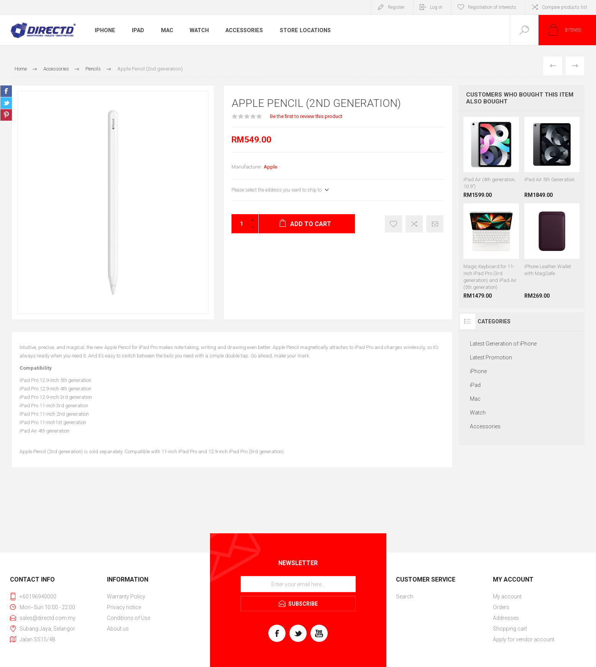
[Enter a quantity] (239, 223)
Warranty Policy (126, 596)
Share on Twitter (6, 103)
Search (404, 596)
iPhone (105, 30)
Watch (199, 30)
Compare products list (564, 7)
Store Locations (303, 30)
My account (507, 596)
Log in (436, 7)
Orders (501, 607)
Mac (167, 30)
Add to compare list (414, 224)
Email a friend (434, 224)
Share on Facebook (6, 91)
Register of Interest (393, 224)
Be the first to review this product (306, 116)
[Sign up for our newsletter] (298, 584)
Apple (270, 167)
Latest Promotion (491, 357)
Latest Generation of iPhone (503, 344)
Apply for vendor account (523, 639)
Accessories (244, 30)
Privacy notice (124, 607)
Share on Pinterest (6, 115)
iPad (137, 30)
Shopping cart (510, 629)
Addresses (506, 618)
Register (396, 7)
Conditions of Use (128, 618)
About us (118, 629)
